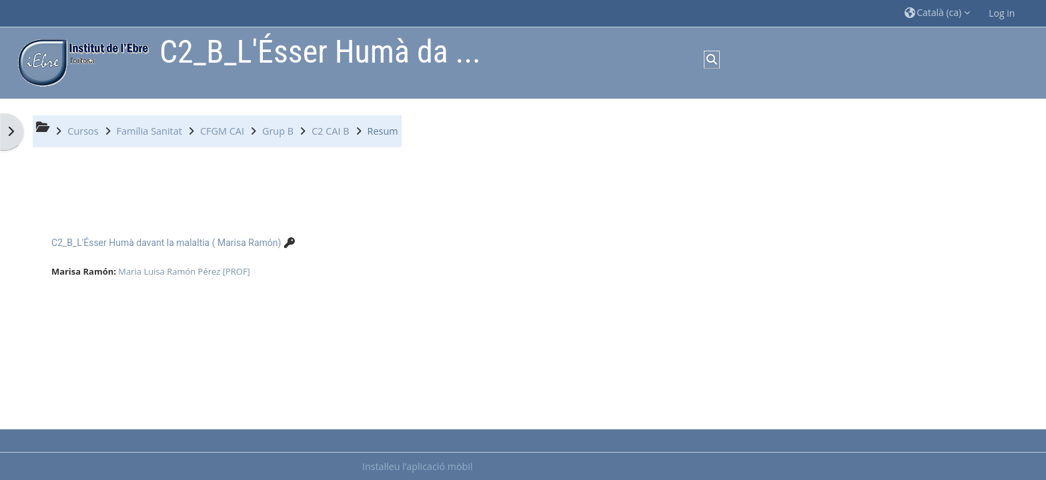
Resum (383, 131)
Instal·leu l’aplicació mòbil (417, 466)
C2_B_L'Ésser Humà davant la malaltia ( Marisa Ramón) (166, 242)
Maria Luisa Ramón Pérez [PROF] (184, 271)
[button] (937, 13)
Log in (1002, 13)
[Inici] (80, 61)
